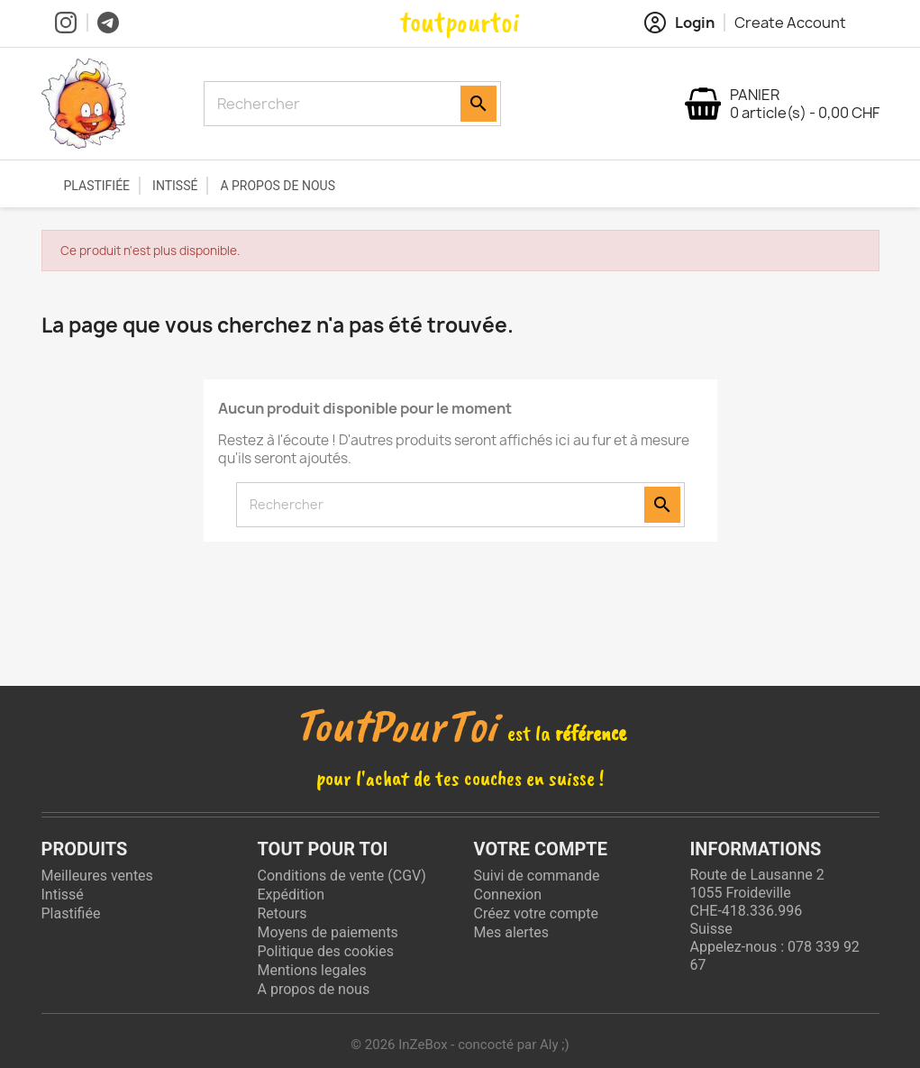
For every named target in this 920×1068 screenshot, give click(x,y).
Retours (282, 913)
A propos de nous (277, 185)
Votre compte (540, 849)
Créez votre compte (536, 913)
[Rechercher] (334, 104)
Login (679, 22)
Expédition (291, 894)
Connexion (508, 894)
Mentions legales (312, 970)
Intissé (174, 185)
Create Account (790, 22)
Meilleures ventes (97, 875)
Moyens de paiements (328, 932)
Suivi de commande (537, 875)
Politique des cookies (326, 951)
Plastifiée (97, 185)
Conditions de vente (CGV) (342, 875)
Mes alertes (512, 932)
